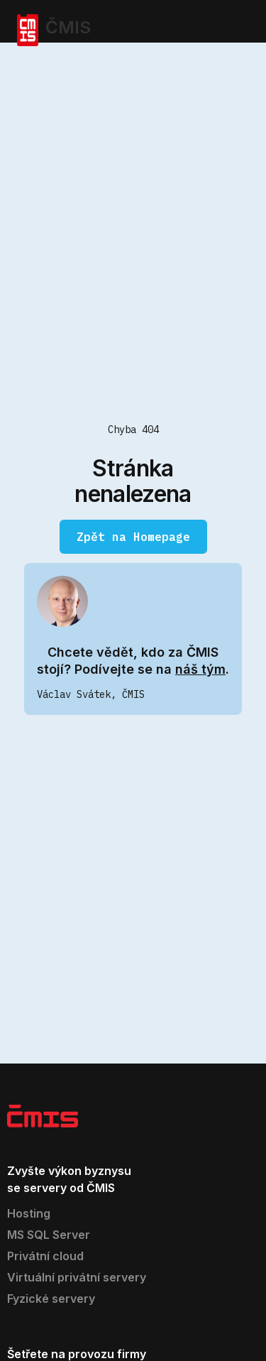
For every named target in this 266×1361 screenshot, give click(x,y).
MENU (225, 24)
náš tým (200, 669)
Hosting (28, 1213)
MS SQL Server (48, 1235)
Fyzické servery (51, 1298)
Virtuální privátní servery (76, 1277)
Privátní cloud (45, 1256)
